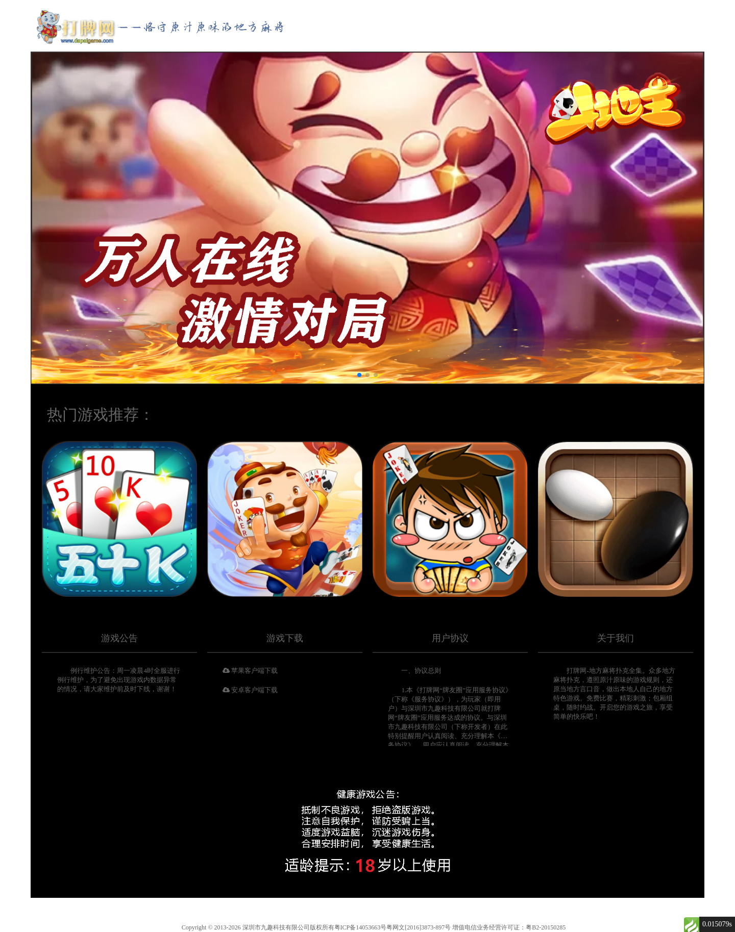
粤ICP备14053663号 (360, 927)
